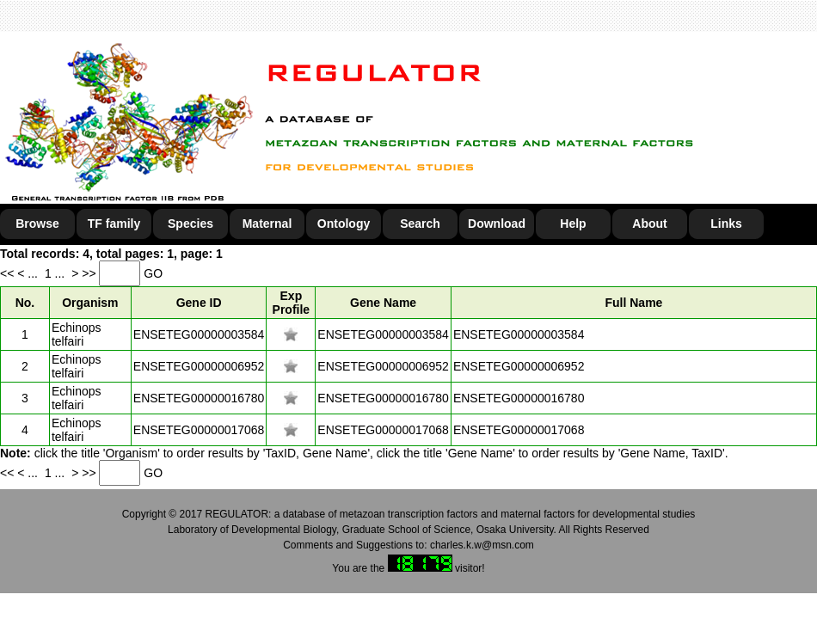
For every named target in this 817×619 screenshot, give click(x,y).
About (649, 223)
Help (573, 223)
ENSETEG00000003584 (199, 334)
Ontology (343, 223)
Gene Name (383, 303)
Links (726, 223)
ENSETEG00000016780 (199, 398)
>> (90, 273)
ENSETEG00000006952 (199, 366)
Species (190, 223)
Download (496, 223)
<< (8, 273)
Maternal (267, 223)
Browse (37, 223)
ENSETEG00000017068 (199, 430)
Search (420, 223)
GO (153, 273)
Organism (90, 303)
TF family (114, 223)
